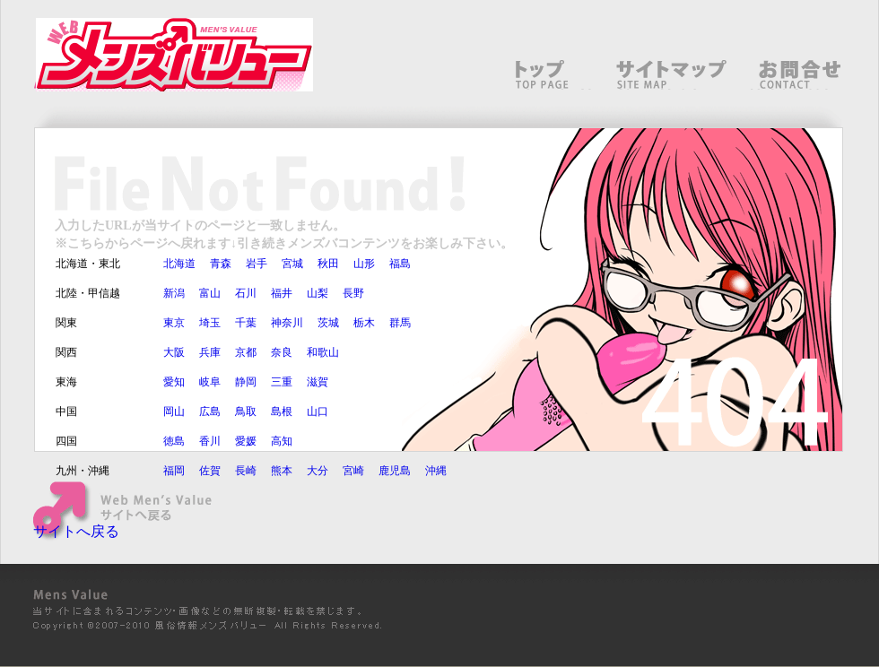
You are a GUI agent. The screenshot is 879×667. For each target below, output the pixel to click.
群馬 (400, 322)
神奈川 (287, 322)
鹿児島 (395, 470)
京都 (246, 352)
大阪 (174, 352)
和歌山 (323, 352)
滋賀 (317, 382)
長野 (353, 293)
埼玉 (210, 322)
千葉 (246, 322)
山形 (364, 263)
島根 (281, 411)
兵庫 (210, 352)
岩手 (256, 263)
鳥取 (246, 411)
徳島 (174, 441)
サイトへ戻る (76, 531)
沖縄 (436, 470)
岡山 (174, 411)
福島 (400, 263)
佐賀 (210, 470)
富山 (210, 293)
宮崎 (353, 470)
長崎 (246, 470)
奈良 (281, 352)
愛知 (174, 382)
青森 (220, 263)
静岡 (246, 382)
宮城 (292, 263)
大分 (317, 470)
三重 (281, 382)
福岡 (174, 470)
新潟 (174, 293)
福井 (281, 293)
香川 (210, 441)
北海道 (179, 263)
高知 (281, 441)
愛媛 (246, 441)
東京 (174, 322)
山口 (317, 411)
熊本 (281, 470)
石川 (246, 293)
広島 (210, 411)
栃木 (364, 322)
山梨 (317, 293)
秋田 (328, 263)
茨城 (328, 322)
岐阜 (210, 382)
